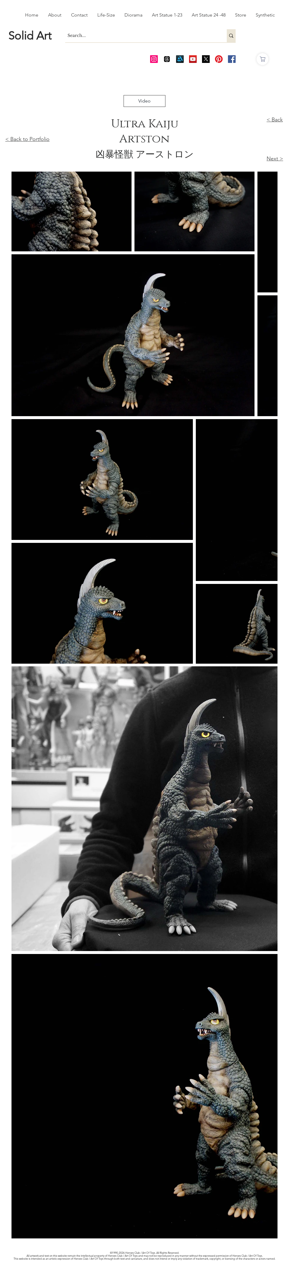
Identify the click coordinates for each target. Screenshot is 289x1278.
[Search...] (141, 35)
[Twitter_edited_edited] (206, 59)
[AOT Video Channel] (193, 59)
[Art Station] (180, 59)
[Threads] (167, 59)
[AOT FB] (232, 59)
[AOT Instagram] (154, 59)
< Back (275, 119)
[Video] (144, 101)
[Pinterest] (219, 59)
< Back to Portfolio (27, 139)
